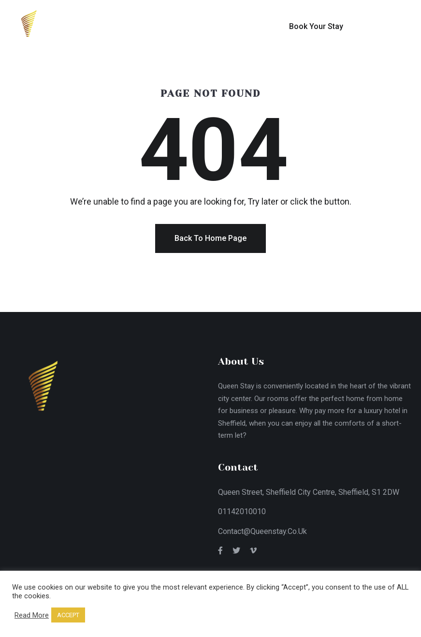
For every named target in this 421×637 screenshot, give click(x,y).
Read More (32, 615)
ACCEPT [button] (68, 615)
